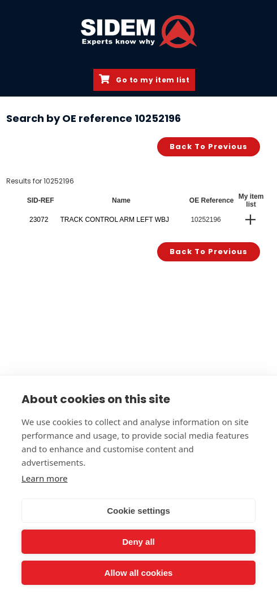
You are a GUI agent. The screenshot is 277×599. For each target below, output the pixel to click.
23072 (38, 220)
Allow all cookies (139, 573)
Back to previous (209, 146)
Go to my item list (144, 80)
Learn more (44, 478)
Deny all (138, 541)
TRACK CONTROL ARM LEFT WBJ (114, 220)
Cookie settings (138, 510)
